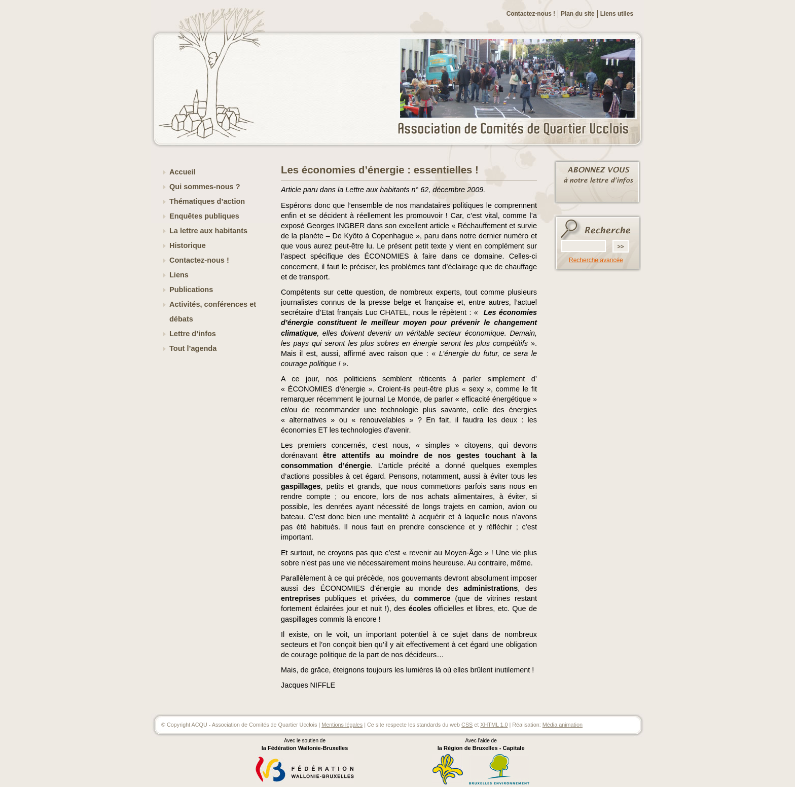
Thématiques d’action (207, 201)
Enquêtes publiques (204, 216)
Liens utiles (616, 13)
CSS (467, 725)
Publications (191, 289)
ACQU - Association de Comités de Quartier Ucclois (519, 129)
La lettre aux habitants (208, 231)
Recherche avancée (596, 260)
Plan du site (578, 13)
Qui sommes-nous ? (204, 187)
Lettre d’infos (192, 334)
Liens (179, 275)
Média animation (563, 725)
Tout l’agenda (192, 348)
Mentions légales (342, 725)
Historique (187, 245)
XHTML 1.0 (494, 725)
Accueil (182, 172)
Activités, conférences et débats (212, 311)
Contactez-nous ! (531, 13)
